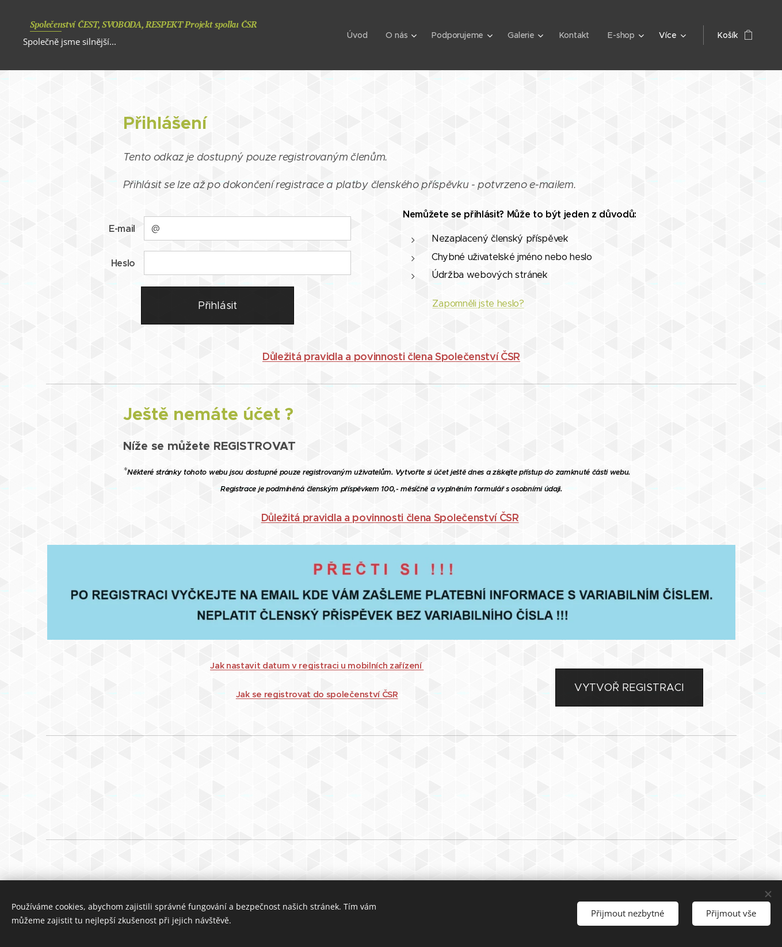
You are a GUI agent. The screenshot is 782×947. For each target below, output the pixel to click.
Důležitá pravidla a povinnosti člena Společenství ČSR (391, 356)
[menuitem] (358, 35)
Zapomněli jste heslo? (478, 303)
